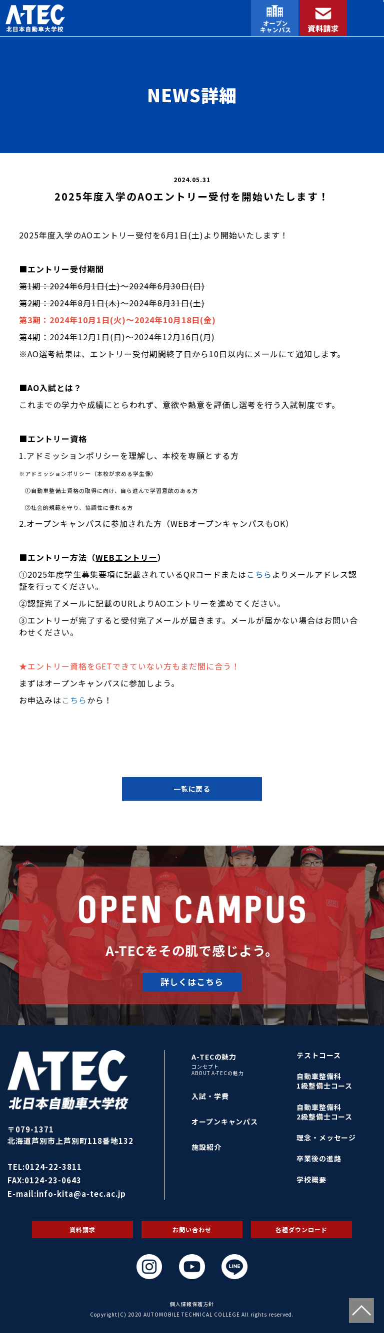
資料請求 (83, 1229)
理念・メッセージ (326, 1137)
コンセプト (205, 1067)
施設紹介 (207, 1147)
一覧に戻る (192, 789)
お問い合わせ (192, 1229)
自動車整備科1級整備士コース (324, 1081)
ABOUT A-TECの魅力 (218, 1073)
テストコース (318, 1055)
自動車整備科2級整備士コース (324, 1111)
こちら (259, 574)
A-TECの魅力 (214, 1057)
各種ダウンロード (302, 1229)
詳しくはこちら (192, 981)
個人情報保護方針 (192, 1304)
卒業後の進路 (319, 1158)
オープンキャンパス (225, 1121)
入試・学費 (210, 1096)
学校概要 (311, 1179)
